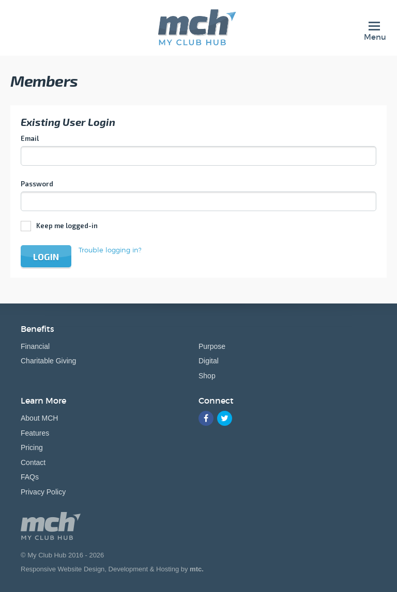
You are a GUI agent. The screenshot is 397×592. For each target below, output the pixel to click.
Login (46, 256)
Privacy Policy (43, 492)
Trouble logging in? (110, 250)
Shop (207, 376)
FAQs (30, 477)
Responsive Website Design (62, 569)
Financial (35, 346)
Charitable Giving (48, 361)
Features (35, 433)
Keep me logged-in (67, 225)
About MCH (39, 418)
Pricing (32, 447)
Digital (208, 361)
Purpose (211, 346)
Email (30, 138)
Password (37, 184)
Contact (33, 462)
